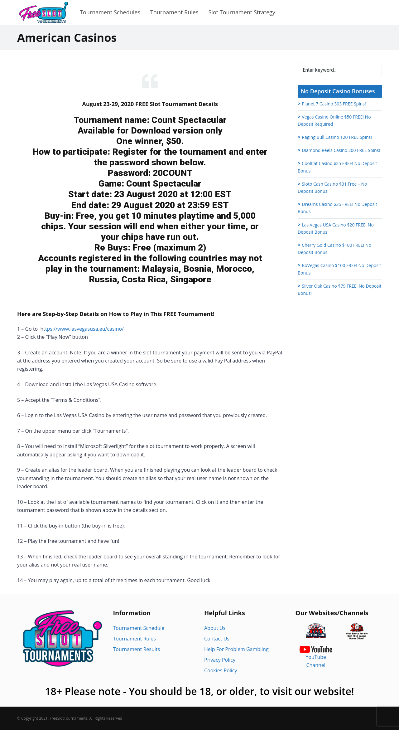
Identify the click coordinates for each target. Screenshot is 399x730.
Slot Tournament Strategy (241, 12)
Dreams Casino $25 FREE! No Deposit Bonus (337, 207)
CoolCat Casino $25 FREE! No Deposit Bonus (337, 166)
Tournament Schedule (139, 628)
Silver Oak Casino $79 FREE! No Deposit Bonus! (340, 289)
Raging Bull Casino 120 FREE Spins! (337, 137)
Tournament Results (136, 649)
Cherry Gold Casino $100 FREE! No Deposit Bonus (334, 248)
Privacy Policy (219, 659)
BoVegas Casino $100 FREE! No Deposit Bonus (339, 268)
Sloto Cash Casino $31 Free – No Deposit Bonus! (332, 187)
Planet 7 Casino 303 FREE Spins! (334, 104)
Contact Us (216, 638)
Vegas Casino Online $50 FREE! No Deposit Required (334, 120)
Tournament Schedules (110, 12)
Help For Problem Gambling (236, 649)
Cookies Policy (220, 670)
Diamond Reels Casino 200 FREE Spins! (341, 150)
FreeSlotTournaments (68, 718)
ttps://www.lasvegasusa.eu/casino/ (83, 328)
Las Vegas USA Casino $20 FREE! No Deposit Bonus (336, 228)
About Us (215, 628)
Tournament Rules (174, 12)
